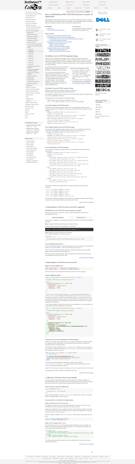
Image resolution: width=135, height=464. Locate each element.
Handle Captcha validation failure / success (60, 51)
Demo (59, 7)
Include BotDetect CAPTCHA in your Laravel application (61, 37)
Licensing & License (29, 108)
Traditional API (30, 32)
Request (79, 409)
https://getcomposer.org (51, 214)
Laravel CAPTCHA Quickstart (35, 44)
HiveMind (100, 107)
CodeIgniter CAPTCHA (32, 40)
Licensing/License (78, 7)
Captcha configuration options (56, 45)
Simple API (31, 100)
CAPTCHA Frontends (31, 87)
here (61, 74)
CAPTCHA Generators (31, 25)
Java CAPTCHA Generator (33, 29)
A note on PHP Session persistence (58, 40)
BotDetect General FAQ (31, 102)
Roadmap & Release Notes (32, 104)
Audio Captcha (30, 146)
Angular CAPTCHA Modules (33, 89)
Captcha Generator (47, 458)
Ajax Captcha (30, 159)
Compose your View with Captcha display (59, 46)
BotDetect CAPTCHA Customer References (103, 13)
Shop (66, 458)
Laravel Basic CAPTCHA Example (34, 67)
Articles (26, 115)
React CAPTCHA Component (33, 93)
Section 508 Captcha (32, 150)
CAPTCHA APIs (29, 95)
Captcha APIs (103, 4)
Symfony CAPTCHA (32, 76)
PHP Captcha (86, 4)
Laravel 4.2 (30, 64)
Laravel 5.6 (50, 28)
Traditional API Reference (33, 81)
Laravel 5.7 (30, 49)
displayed (58, 380)
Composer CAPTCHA (32, 83)
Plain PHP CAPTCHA (32, 34)
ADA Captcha (30, 153)
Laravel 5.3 (30, 56)
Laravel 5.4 (30, 55)
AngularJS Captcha (69, 1)
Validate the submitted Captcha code (58, 49)
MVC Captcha (30, 155)
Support (27, 112)
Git (51, 220)
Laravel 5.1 (30, 60)
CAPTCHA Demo (30, 17)
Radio (99, 104)
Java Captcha (70, 4)
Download (50, 7)
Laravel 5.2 (30, 58)
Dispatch (100, 114)
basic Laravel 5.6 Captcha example (56, 107)
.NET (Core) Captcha (53, 4)
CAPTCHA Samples (30, 21)
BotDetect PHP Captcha (55, 19)
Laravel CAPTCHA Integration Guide (35, 46)
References (96, 7)
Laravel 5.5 (30, 53)
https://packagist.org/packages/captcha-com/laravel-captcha (60, 92)
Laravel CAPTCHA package (51, 395)
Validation (52, 80)
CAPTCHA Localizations (31, 23)
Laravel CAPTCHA (31, 42)
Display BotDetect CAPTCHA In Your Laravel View (59, 42)
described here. (66, 251)
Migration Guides (30, 106)
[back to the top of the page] (86, 202)
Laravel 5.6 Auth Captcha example (56, 149)
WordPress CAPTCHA (32, 36)
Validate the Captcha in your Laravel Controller (58, 48)
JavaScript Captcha (31, 157)
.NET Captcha (30, 456)
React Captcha (30, 144)
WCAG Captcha (30, 151)
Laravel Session (56, 247)
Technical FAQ (30, 79)
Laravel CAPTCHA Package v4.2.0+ (55, 30)
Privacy (86, 458)
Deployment (29, 85)
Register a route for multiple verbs (57, 43)
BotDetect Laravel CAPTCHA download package (59, 35)
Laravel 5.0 (30, 62)
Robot (99, 109)
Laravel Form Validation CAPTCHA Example (33, 70)
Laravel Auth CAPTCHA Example (33, 73)
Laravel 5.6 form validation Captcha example (58, 129)
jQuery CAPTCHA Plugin (32, 91)
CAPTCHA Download (31, 19)
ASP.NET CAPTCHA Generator (33, 27)
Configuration (30, 78)
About (26, 117)
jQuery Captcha (30, 142)
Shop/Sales (27, 110)
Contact (81, 458)
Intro (27, 96)
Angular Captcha (31, 141)
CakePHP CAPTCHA (32, 38)
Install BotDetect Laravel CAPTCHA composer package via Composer (66, 38)
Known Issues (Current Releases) (34, 14)
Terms (90, 458)
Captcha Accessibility (29, 113)
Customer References (31, 15)
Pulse (99, 111)
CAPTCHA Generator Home (31, 12)
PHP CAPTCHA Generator (32, 30)
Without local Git (81, 217)
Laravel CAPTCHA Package (54, 246)
